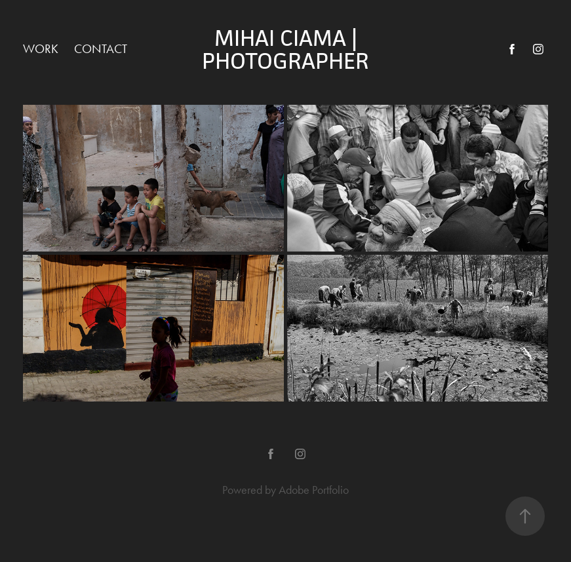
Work (40, 48)
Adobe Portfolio (314, 490)
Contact (100, 48)
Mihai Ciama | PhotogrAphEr (285, 49)
